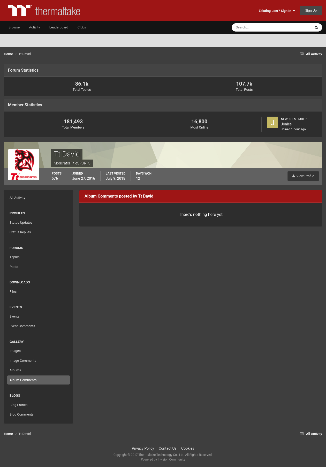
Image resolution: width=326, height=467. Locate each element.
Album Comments (23, 380)
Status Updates (21, 222)
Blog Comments (22, 414)
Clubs (82, 27)
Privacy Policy (143, 448)
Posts (14, 267)
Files (13, 291)
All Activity (17, 198)
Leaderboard (58, 27)
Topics (15, 257)
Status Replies (20, 232)
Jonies (286, 124)
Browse (14, 27)
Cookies (187, 448)
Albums (15, 370)
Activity (34, 27)
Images (15, 351)
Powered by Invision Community (163, 459)
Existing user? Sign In (277, 11)
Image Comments (23, 361)
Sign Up (311, 10)
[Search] (255, 27)
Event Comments (22, 326)
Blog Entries (18, 405)
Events (14, 316)
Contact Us (168, 448)
